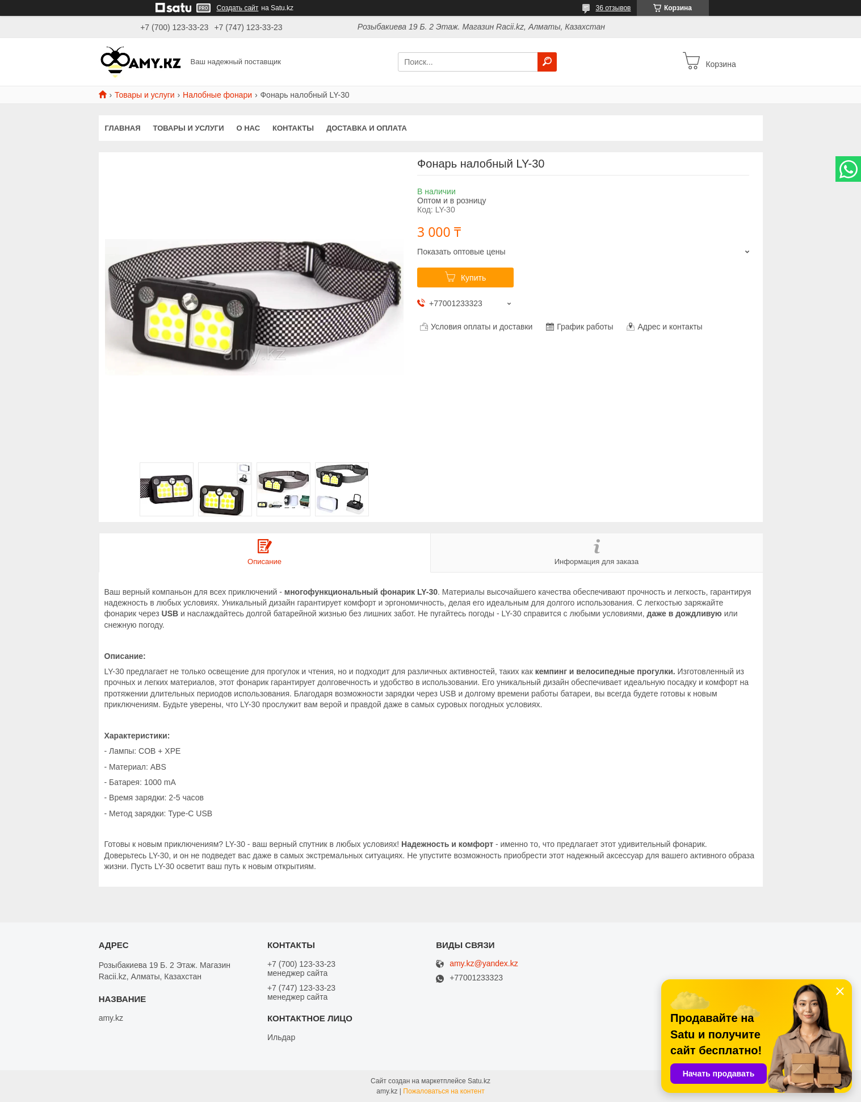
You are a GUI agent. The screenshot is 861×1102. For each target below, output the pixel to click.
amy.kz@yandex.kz (484, 963)
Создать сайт (238, 8)
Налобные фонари (217, 94)
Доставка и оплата (366, 128)
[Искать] (547, 62)
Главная (123, 128)
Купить (473, 277)
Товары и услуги (145, 94)
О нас (248, 128)
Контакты (293, 128)
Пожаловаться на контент (443, 1091)
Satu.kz (479, 1081)
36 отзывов (613, 8)
